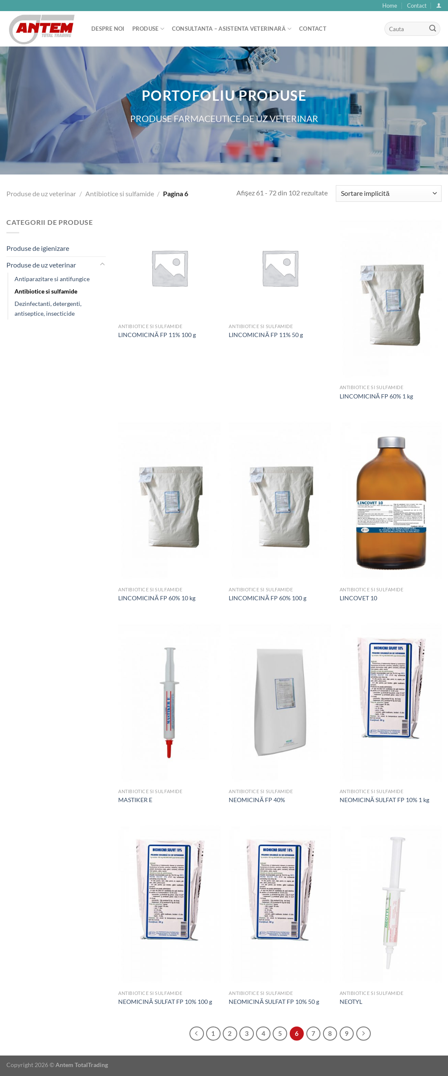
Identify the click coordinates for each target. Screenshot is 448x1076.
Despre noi (108, 28)
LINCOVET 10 (358, 598)
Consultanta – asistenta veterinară (231, 29)
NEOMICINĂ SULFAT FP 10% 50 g (274, 1001)
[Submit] (432, 29)
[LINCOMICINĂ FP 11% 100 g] (169, 268)
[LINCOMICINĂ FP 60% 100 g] (280, 500)
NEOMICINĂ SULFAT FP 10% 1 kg (385, 799)
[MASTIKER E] (169, 702)
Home (389, 5)
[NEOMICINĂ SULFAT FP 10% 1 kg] (391, 702)
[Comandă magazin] (389, 193)
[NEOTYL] (391, 904)
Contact (417, 5)
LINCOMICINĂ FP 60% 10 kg (156, 598)
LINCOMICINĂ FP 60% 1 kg (376, 396)
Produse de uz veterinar (41, 193)
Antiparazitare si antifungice (52, 278)
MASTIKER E (135, 799)
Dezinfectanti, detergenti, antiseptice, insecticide (48, 308)
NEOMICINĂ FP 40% (257, 799)
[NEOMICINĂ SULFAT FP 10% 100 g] (169, 904)
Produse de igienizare (37, 248)
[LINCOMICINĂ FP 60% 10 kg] (169, 500)
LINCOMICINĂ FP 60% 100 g (267, 598)
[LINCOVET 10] (391, 500)
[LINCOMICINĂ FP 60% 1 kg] (391, 298)
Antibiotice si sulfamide (119, 193)
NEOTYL (351, 1001)
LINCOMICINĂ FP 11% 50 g (266, 334)
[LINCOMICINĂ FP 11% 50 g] (280, 268)
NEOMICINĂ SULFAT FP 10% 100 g (165, 1001)
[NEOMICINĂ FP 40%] (280, 702)
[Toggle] (102, 264)
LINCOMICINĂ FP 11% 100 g (157, 334)
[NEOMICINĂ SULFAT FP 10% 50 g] (280, 904)
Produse (148, 29)
